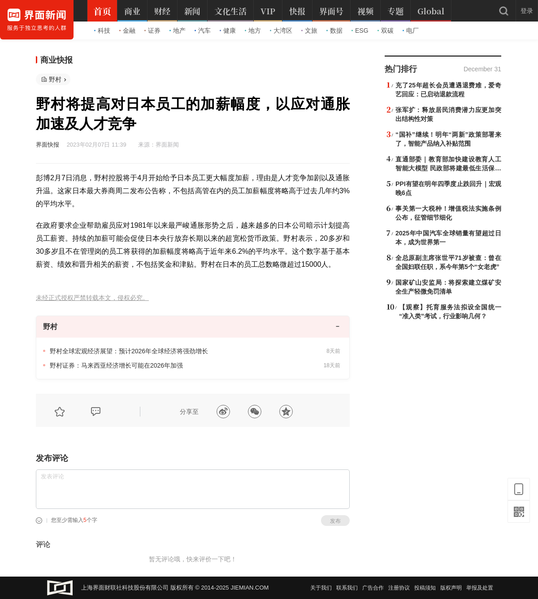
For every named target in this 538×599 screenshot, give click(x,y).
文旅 (309, 30)
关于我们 (321, 588)
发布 (335, 521)
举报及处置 (479, 588)
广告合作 (373, 588)
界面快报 (47, 144)
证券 (152, 30)
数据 (334, 30)
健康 (228, 30)
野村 (55, 79)
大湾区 (281, 30)
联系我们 (347, 588)
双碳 (385, 30)
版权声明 (451, 588)
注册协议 (399, 588)
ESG (360, 30)
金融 (127, 30)
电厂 (411, 30)
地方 (253, 30)
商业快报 (56, 60)
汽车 (203, 30)
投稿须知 (425, 588)
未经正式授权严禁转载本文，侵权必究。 (92, 298)
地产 (177, 30)
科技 (102, 30)
